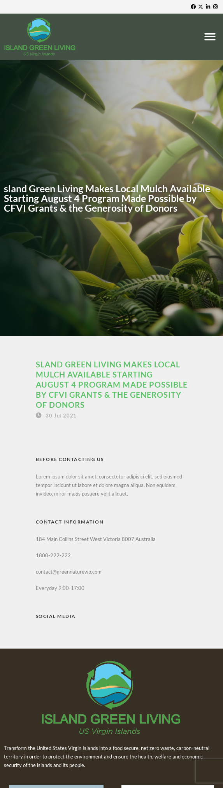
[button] (211, 37)
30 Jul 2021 (61, 415)
